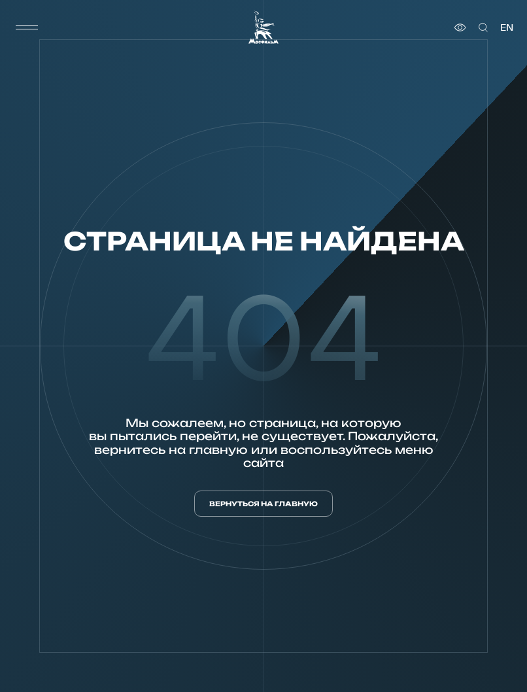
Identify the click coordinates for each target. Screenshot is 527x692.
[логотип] (263, 27)
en (506, 27)
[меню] (27, 27)
